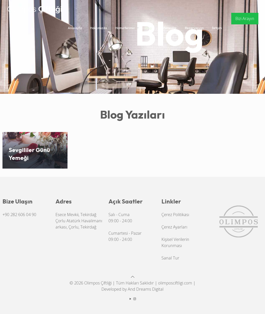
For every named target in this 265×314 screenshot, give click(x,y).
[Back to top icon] (132, 277)
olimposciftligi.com (175, 283)
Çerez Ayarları (174, 227)
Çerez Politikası (175, 214)
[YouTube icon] (130, 299)
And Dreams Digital (146, 289)
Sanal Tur (170, 258)
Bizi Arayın (244, 18)
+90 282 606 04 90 (19, 214)
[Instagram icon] (134, 299)
